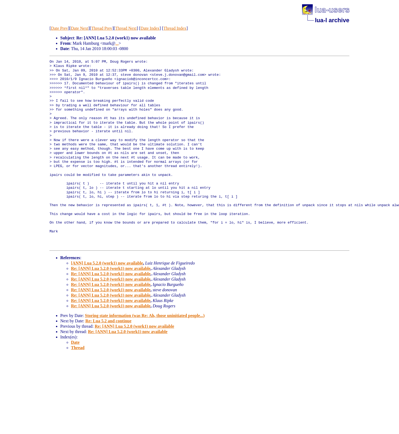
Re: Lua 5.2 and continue (108, 321)
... (117, 43)
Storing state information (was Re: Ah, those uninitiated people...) (145, 315)
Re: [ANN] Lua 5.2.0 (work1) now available (110, 268)
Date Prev (59, 28)
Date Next (79, 28)
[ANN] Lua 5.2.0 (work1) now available (107, 263)
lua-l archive (332, 20)
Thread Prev (101, 28)
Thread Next (126, 28)
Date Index (150, 28)
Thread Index (174, 28)
